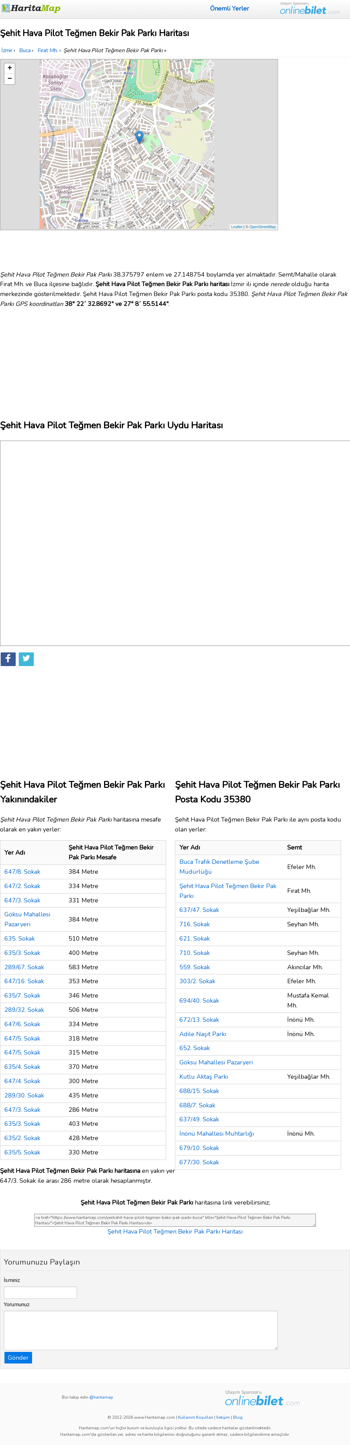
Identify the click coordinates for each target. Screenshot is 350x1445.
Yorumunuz (17, 1304)
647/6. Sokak (22, 1024)
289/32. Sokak (24, 1010)
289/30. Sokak (24, 1095)
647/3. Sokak (22, 900)
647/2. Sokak (22, 886)
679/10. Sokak (199, 1148)
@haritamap (101, 1397)
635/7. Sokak (22, 995)
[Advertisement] (315, 161)
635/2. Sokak (22, 1138)
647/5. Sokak (22, 1038)
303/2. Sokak (197, 981)
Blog (238, 1417)
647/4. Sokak (22, 1081)
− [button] (10, 79)
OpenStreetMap (262, 227)
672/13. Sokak (199, 1020)
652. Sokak (194, 1048)
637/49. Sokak (199, 1119)
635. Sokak (19, 938)
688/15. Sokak (199, 1091)
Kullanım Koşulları (195, 1417)
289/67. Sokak (24, 967)
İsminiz (12, 1280)
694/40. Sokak (199, 1001)
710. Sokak (194, 953)
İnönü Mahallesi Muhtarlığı (216, 1134)
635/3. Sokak (22, 953)
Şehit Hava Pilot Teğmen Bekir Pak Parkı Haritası (175, 1231)
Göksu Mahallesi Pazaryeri (216, 1062)
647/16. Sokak (24, 981)
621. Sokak (194, 938)
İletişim (223, 1417)
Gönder (18, 1358)
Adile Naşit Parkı (202, 1034)
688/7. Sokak (197, 1105)
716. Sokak (194, 924)
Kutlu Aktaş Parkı (203, 1077)
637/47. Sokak (199, 910)
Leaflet (237, 227)
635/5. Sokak (22, 1152)
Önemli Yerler (229, 8)
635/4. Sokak (22, 1067)
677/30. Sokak (199, 1162)
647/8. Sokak (22, 872)
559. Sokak (194, 967)
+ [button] (10, 68)
